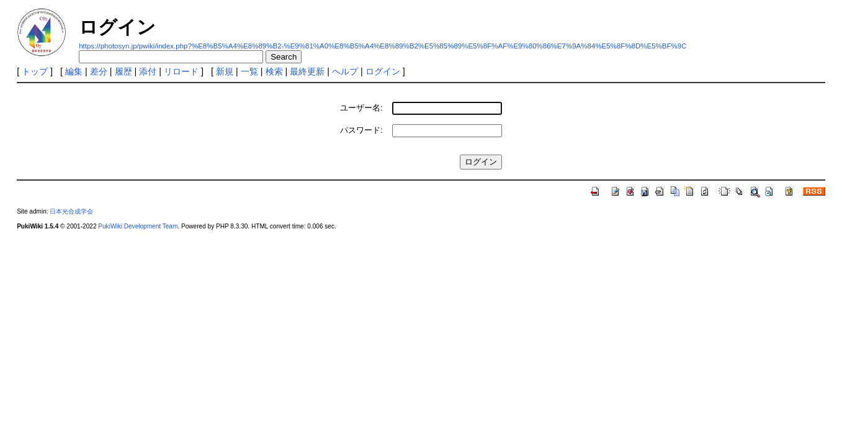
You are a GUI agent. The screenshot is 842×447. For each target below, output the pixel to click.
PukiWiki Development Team (137, 226)
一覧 (249, 71)
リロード (181, 71)
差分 (98, 71)
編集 (74, 71)
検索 (274, 71)
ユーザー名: (361, 107)
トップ (35, 71)
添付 (147, 71)
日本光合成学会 (71, 211)
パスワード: (361, 130)
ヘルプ (345, 71)
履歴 (123, 71)
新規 (224, 71)
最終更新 (307, 71)
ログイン (382, 71)
